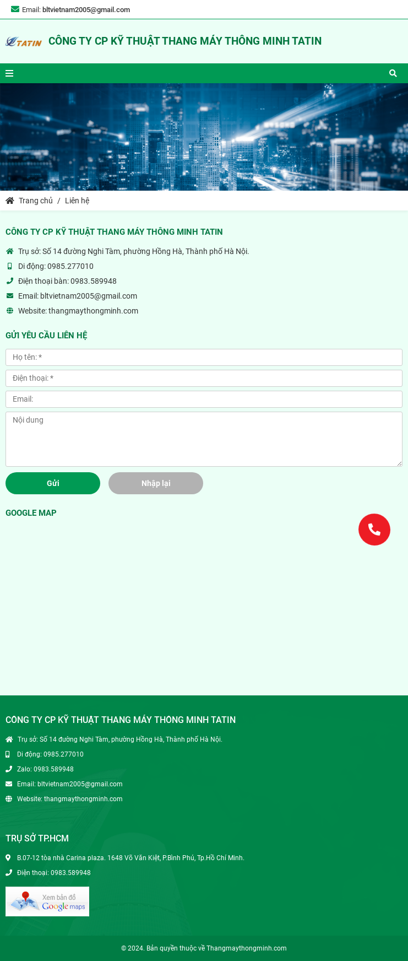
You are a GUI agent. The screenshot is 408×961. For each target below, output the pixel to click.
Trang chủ (29, 200)
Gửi (53, 483)
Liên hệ (77, 200)
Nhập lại (156, 483)
